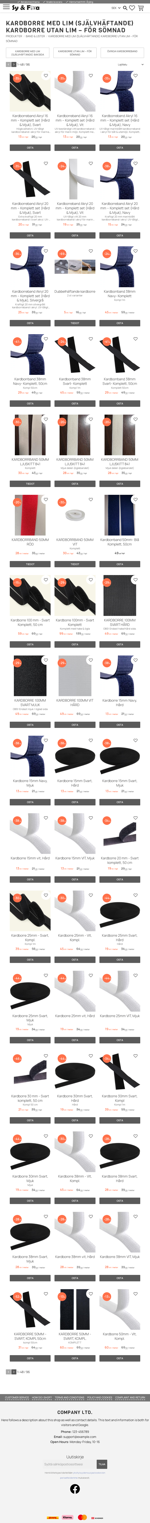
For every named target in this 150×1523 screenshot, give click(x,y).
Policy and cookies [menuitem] (99, 1397)
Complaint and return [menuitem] (130, 1397)
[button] (6, 7)
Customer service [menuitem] (17, 1397)
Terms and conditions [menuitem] (69, 1397)
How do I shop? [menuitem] (42, 1397)
